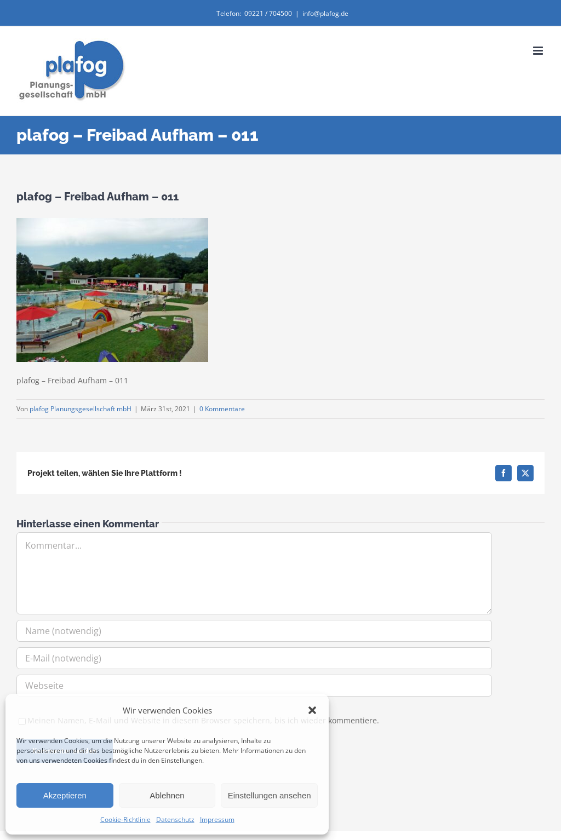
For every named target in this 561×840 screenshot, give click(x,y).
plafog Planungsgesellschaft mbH (80, 408)
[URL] (254, 686)
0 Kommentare (222, 408)
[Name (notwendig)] (254, 631)
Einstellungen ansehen (269, 795)
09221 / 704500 (268, 13)
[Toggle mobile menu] (539, 50)
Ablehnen (167, 795)
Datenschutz (175, 819)
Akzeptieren (65, 795)
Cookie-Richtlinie (125, 819)
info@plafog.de (325, 13)
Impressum (217, 819)
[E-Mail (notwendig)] (254, 658)
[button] (312, 710)
